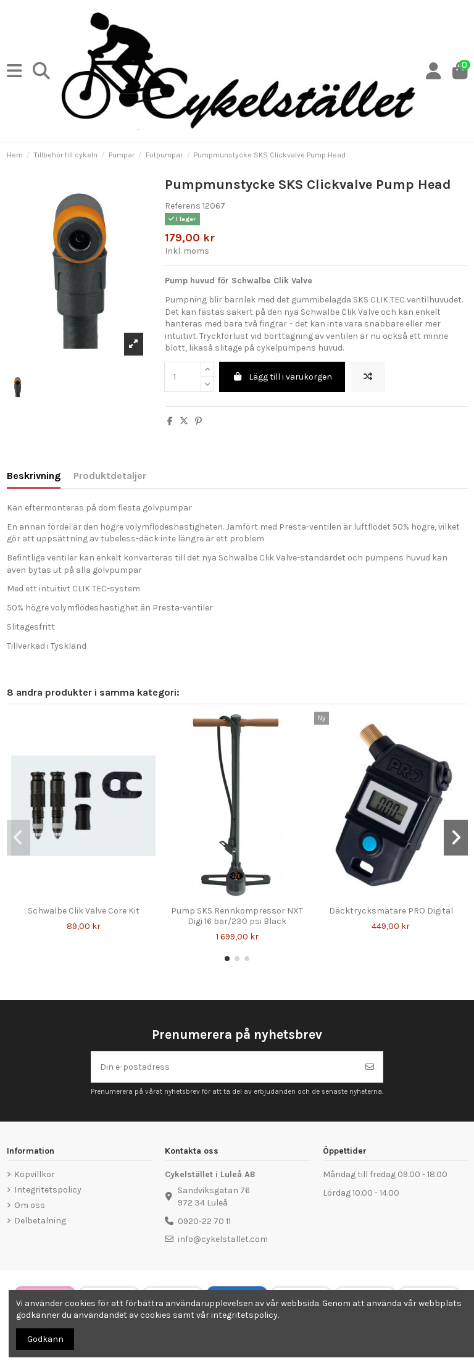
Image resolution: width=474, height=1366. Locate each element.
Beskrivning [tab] (33, 475)
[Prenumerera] (370, 1067)
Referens (183, 206)
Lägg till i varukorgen (282, 377)
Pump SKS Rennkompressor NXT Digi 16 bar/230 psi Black (237, 916)
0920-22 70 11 (204, 1221)
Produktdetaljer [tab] (109, 475)
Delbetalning (40, 1220)
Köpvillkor (34, 1174)
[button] (227, 958)
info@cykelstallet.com (223, 1239)
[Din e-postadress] (224, 1067)
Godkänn (45, 1339)
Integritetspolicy (47, 1190)
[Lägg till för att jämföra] (368, 377)
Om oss (29, 1205)
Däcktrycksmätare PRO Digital (391, 911)
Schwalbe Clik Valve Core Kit (83, 911)
